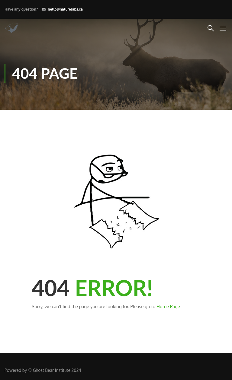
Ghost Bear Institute (51, 370)
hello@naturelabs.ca (65, 9)
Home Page (168, 306)
